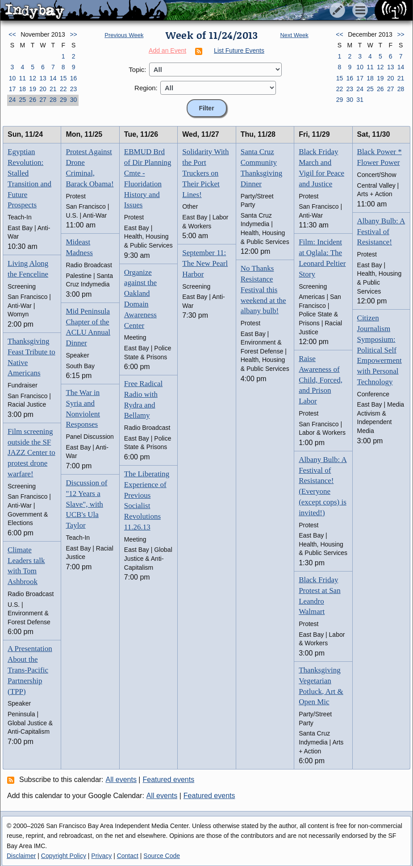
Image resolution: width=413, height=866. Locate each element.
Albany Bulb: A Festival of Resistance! (381, 232)
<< (12, 34)
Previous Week (123, 35)
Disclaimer (21, 855)
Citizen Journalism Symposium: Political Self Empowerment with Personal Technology (379, 350)
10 (12, 78)
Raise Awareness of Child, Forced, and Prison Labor (320, 379)
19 (32, 88)
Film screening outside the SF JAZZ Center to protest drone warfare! (31, 452)
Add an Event (167, 50)
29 (63, 99)
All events (121, 779)
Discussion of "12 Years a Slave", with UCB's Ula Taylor (86, 504)
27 (42, 99)
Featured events (169, 779)
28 (53, 99)
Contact (127, 855)
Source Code (161, 855)
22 (63, 88)
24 (12, 99)
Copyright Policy (63, 855)
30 (73, 99)
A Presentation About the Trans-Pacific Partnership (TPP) (30, 669)
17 (12, 88)
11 (22, 78)
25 (22, 99)
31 (359, 99)
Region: (146, 88)
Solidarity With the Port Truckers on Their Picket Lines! (205, 172)
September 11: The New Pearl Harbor (205, 263)
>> (73, 34)
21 (53, 88)
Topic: (137, 69)
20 (42, 88)
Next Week (294, 35)
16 (73, 78)
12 (32, 78)
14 (53, 78)
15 (63, 78)
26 (32, 99)
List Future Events (239, 50)
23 (73, 88)
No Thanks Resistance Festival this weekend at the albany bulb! (263, 289)
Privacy (101, 855)
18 (22, 88)
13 (42, 78)
